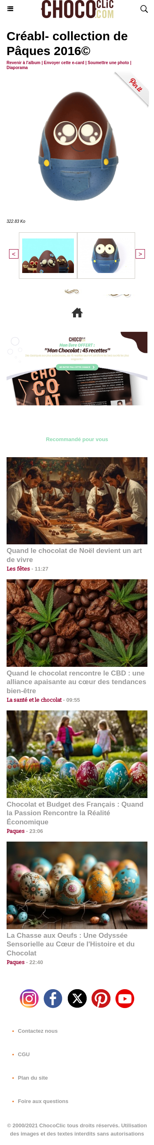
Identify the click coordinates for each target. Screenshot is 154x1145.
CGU (19, 1054)
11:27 (39, 569)
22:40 (34, 962)
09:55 (71, 700)
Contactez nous (33, 1031)
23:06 (34, 831)
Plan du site (28, 1078)
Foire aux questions (38, 1101)
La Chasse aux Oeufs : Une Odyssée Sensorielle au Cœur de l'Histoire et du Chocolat (71, 945)
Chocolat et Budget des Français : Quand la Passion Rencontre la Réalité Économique (75, 813)
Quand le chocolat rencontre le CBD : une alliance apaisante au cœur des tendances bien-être (76, 682)
